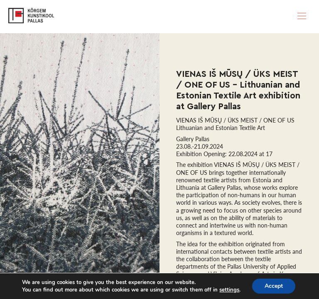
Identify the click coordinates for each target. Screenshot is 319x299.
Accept (274, 286)
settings (229, 290)
